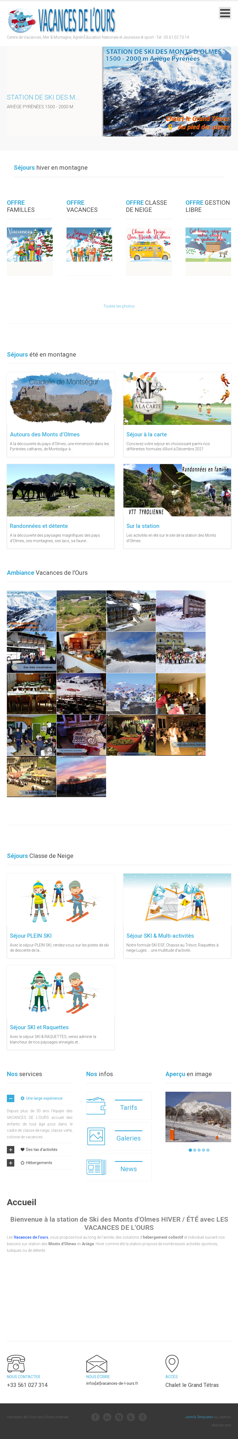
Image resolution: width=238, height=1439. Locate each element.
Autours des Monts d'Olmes (45, 434)
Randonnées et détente (39, 526)
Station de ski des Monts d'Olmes (63, 97)
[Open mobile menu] (225, 13)
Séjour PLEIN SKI (31, 935)
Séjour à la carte (146, 434)
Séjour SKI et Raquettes (39, 1027)
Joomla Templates (199, 1417)
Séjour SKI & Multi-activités (160, 935)
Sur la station (142, 526)
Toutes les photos (119, 306)
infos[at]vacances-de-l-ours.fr (112, 1383)
